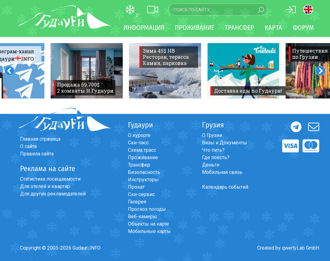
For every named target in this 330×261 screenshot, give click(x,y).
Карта (273, 27)
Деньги (210, 165)
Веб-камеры (142, 216)
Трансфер (139, 165)
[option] (86, 70)
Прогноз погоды (147, 209)
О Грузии (212, 135)
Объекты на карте (148, 224)
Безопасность (144, 172)
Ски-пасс (138, 143)
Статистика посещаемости (50, 179)
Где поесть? (215, 157)
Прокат (136, 187)
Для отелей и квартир (45, 186)
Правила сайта (37, 154)
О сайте (28, 146)
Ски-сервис (141, 194)
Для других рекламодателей (53, 194)
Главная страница (40, 139)
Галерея (137, 202)
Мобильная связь (222, 172)
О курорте (139, 135)
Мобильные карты (149, 231)
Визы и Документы (224, 143)
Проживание (143, 157)
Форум (303, 27)
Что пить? (213, 150)
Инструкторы (143, 180)
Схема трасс (142, 150)
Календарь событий (225, 187)
